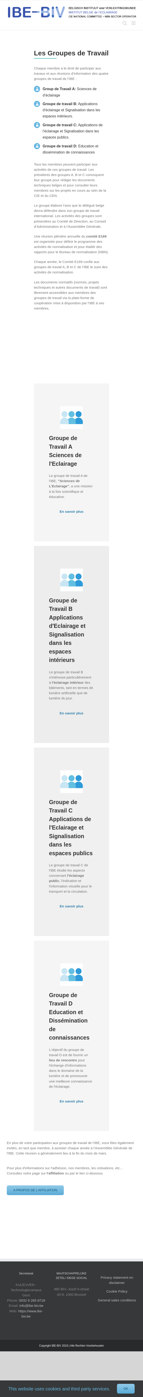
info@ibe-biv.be (31, 1306)
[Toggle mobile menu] (133, 23)
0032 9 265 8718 (32, 1300)
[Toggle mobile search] (124, 23)
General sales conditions (117, 1300)
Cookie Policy (116, 1291)
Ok (126, 1388)
